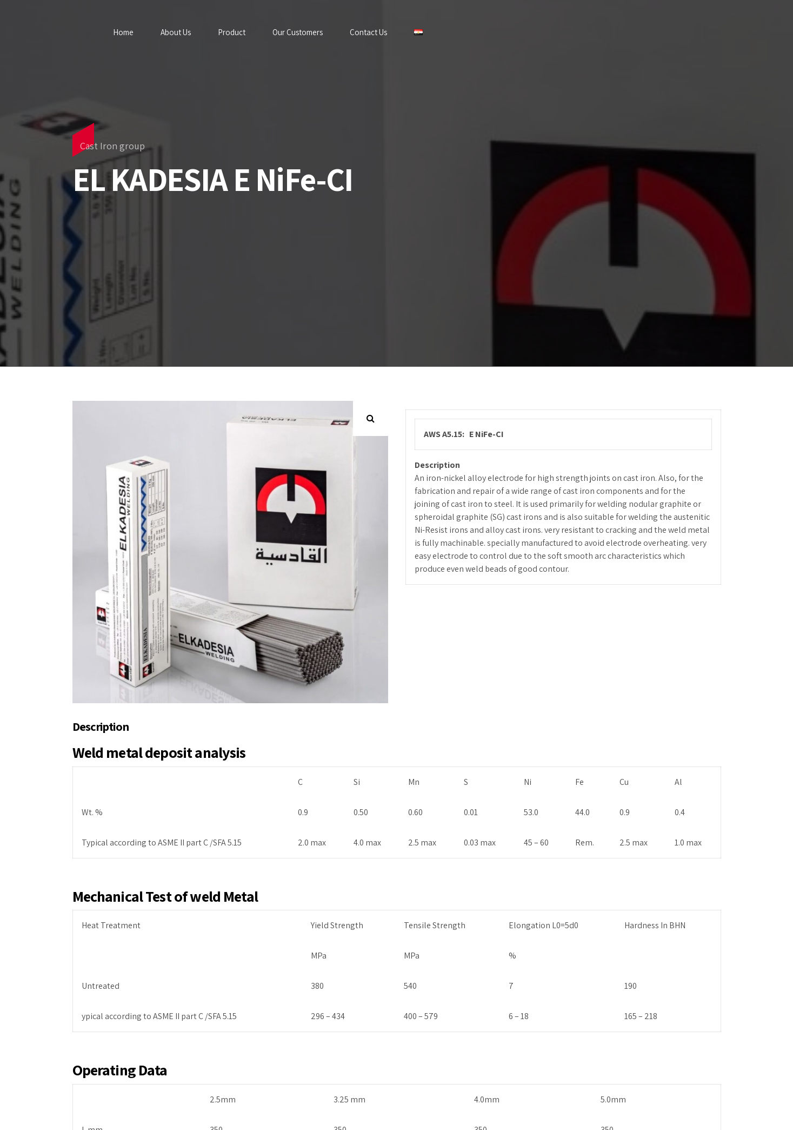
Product (231, 32)
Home (123, 32)
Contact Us (368, 32)
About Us (176, 32)
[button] (370, 418)
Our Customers (297, 32)
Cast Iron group (112, 146)
